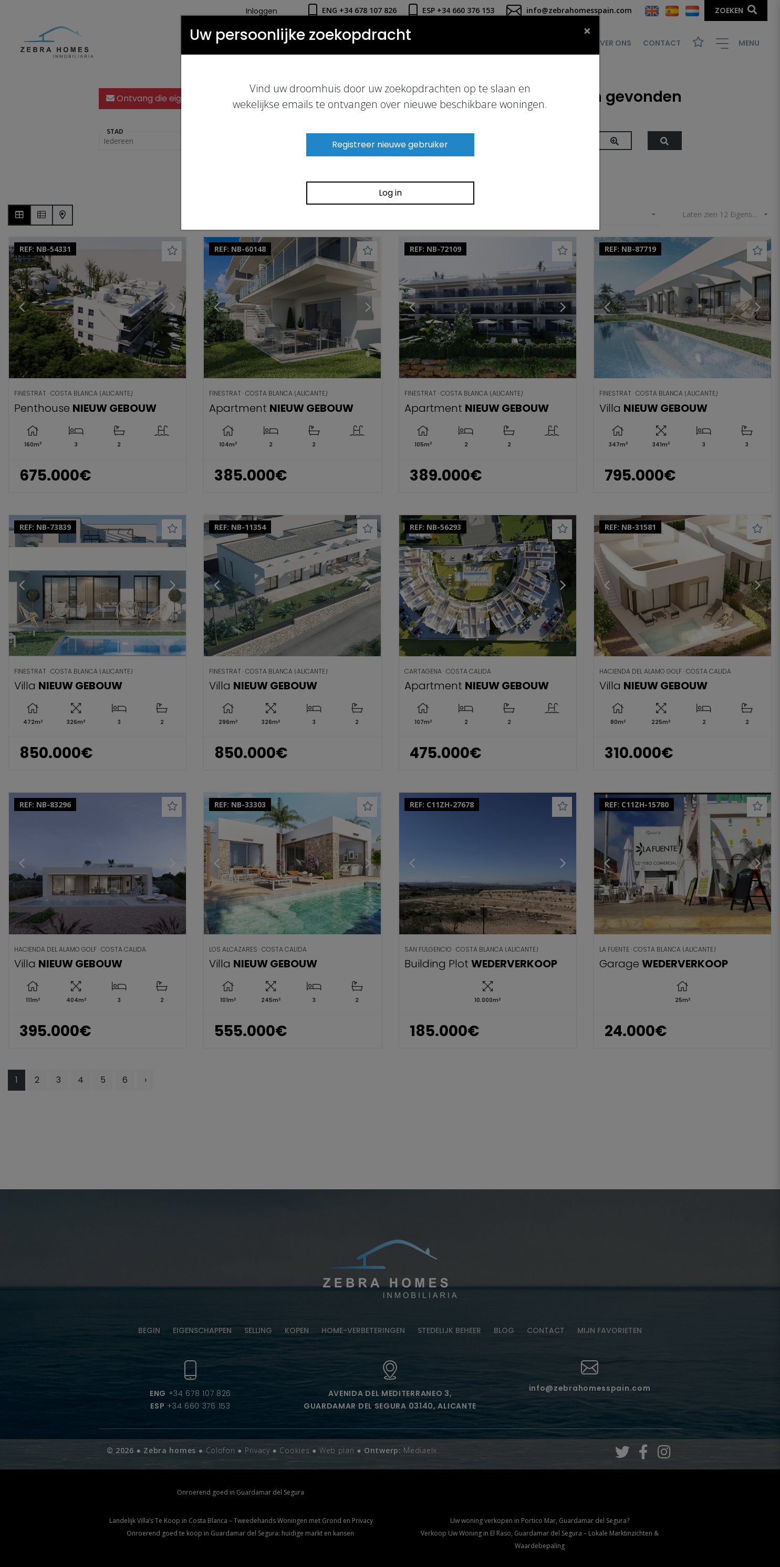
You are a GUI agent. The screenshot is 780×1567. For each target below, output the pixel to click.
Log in (390, 193)
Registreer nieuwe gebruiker (390, 144)
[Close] (587, 30)
